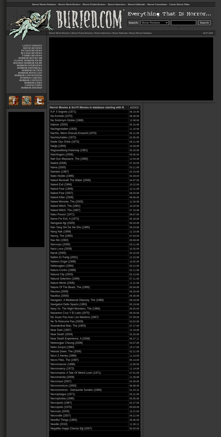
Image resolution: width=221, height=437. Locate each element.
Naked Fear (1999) (61, 188)
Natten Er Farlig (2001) (64, 257)
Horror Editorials (136, 4)
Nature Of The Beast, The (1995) (70, 287)
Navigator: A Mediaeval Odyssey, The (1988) (77, 300)
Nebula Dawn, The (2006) (65, 351)
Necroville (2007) (60, 415)
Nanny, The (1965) (61, 235)
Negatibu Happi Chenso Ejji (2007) (71, 428)
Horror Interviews (116, 4)
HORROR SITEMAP (31, 87)
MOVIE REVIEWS (32, 48)
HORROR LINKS (33, 83)
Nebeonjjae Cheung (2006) (66, 342)
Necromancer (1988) (62, 364)
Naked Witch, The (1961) (65, 205)
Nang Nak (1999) (60, 231)
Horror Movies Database (44, 4)
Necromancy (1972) (62, 368)
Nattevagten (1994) (62, 265)
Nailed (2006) (58, 163)
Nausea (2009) (59, 291)
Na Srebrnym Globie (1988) (67, 120)
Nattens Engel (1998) (63, 261)
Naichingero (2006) (61, 154)
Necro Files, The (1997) (64, 360)
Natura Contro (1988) (63, 270)
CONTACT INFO (33, 85)
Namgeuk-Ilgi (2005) (62, 223)
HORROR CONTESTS (30, 80)
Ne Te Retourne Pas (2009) (66, 321)
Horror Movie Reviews (69, 4)
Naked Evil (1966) (61, 184)
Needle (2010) (59, 424)
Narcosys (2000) (60, 244)
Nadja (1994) (58, 146)
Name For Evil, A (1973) (64, 218)
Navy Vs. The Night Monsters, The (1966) (75, 308)
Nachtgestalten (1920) (63, 128)
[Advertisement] (26, 179)
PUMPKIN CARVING (31, 78)
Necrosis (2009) (60, 411)
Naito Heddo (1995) (62, 176)
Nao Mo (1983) (59, 240)
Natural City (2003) (61, 274)
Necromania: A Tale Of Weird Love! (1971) (75, 372)
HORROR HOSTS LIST (30, 73)
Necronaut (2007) (60, 381)
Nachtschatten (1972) (63, 137)
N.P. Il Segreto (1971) (63, 111)
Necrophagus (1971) (62, 394)
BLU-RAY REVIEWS (31, 53)
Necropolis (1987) (61, 402)
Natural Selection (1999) (65, 278)
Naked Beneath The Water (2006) (70, 180)
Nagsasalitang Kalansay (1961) (69, 150)
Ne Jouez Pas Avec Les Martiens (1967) (74, 317)
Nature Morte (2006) (62, 283)
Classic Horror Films (179, 4)
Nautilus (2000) (59, 295)
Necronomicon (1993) (63, 385)
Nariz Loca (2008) (61, 248)
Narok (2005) (58, 253)
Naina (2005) (58, 167)
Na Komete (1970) (61, 116)
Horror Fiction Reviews (94, 4)
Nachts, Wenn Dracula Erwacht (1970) (73, 133)
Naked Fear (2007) (61, 193)
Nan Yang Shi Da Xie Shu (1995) (70, 227)
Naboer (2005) (59, 124)
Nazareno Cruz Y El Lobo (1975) (70, 312)
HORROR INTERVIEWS (29, 65)
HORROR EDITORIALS (29, 68)
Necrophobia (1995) (62, 398)
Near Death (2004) (61, 334)
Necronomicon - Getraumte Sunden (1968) (76, 389)
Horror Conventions (157, 4)
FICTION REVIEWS (31, 50)
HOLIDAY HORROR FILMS (27, 63)
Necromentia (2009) (62, 377)
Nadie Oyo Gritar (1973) (64, 141)
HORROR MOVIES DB (30, 58)
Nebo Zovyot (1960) (62, 347)
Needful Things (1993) (63, 419)
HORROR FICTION (32, 70)
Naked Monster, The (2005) (66, 201)
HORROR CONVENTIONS (28, 75)
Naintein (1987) (59, 171)
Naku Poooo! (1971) (62, 214)
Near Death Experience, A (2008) (70, 338)
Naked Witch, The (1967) (65, 210)
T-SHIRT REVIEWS (32, 55)
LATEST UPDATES (32, 45)
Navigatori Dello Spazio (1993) (68, 304)
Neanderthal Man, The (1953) (68, 325)
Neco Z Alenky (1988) (63, 355)
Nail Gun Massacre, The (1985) (69, 158)
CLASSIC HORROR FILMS (28, 60)
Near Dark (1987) (60, 330)
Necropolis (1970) (61, 407)
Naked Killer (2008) (62, 197)
